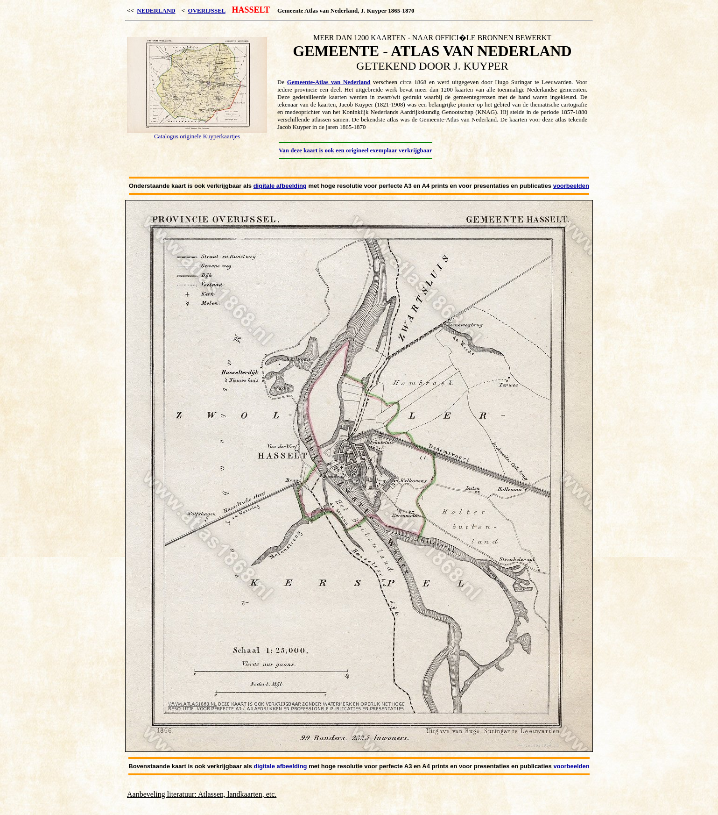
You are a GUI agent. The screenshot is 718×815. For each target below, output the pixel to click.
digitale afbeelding (280, 185)
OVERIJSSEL (206, 10)
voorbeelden (571, 185)
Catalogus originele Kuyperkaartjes (197, 136)
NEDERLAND (156, 10)
